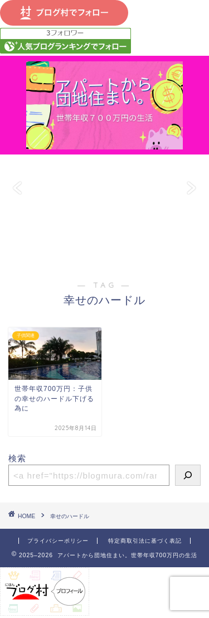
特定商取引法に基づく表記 (145, 541)
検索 (17, 458)
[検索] (188, 475)
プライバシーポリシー (58, 541)
